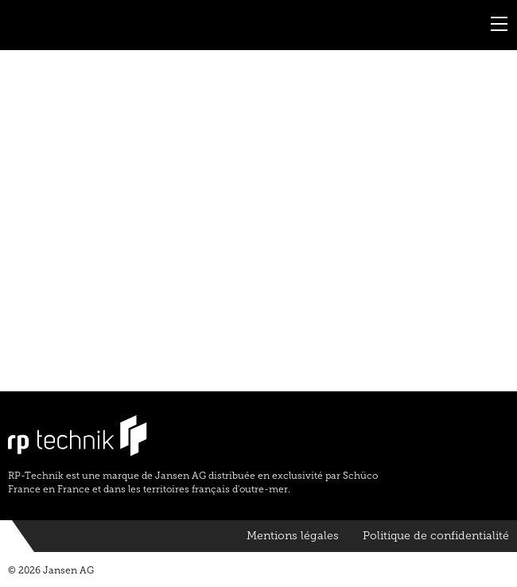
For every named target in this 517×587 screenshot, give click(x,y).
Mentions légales (293, 535)
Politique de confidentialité (436, 535)
